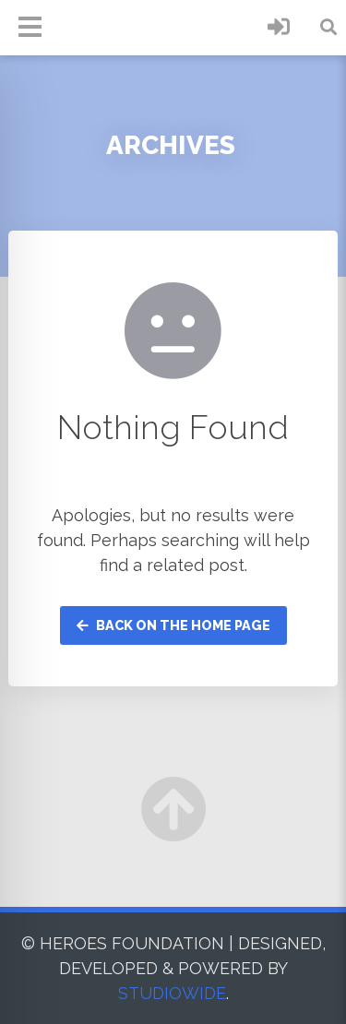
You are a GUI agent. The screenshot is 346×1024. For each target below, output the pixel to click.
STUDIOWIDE (172, 993)
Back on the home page (173, 625)
